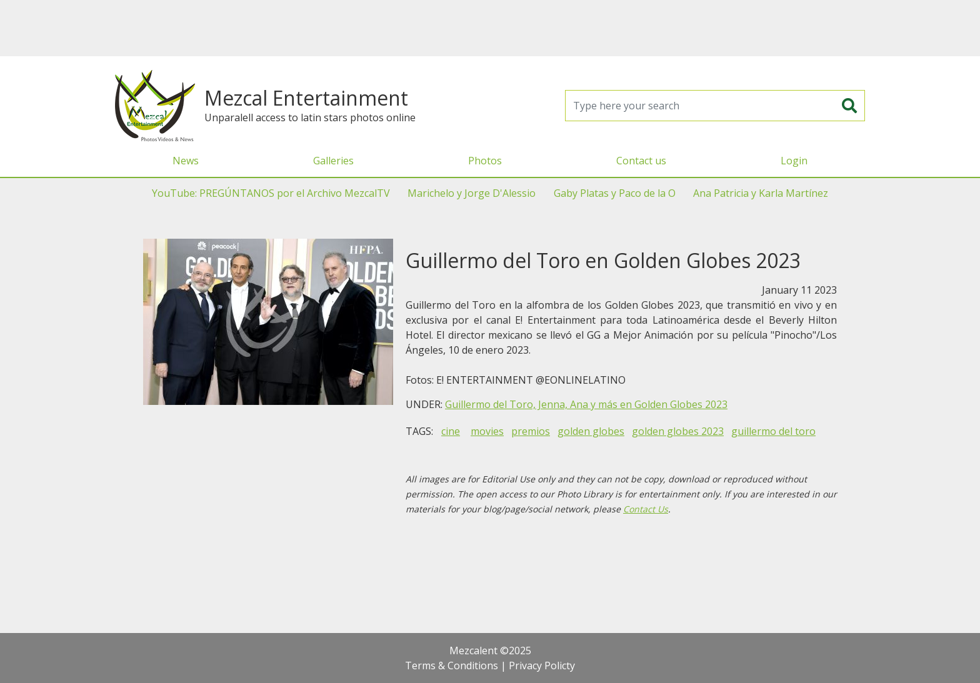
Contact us (641, 160)
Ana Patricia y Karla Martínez (760, 193)
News (185, 160)
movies (487, 431)
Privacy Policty (542, 665)
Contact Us (645, 509)
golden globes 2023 (678, 431)
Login (794, 160)
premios (530, 431)
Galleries (333, 160)
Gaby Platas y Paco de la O (615, 193)
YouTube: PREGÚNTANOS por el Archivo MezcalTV (271, 193)
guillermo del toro (773, 431)
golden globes (591, 431)
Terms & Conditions (451, 665)
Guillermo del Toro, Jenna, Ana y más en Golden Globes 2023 (586, 404)
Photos (485, 160)
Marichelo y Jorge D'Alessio (472, 193)
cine (450, 431)
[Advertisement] (490, 28)
